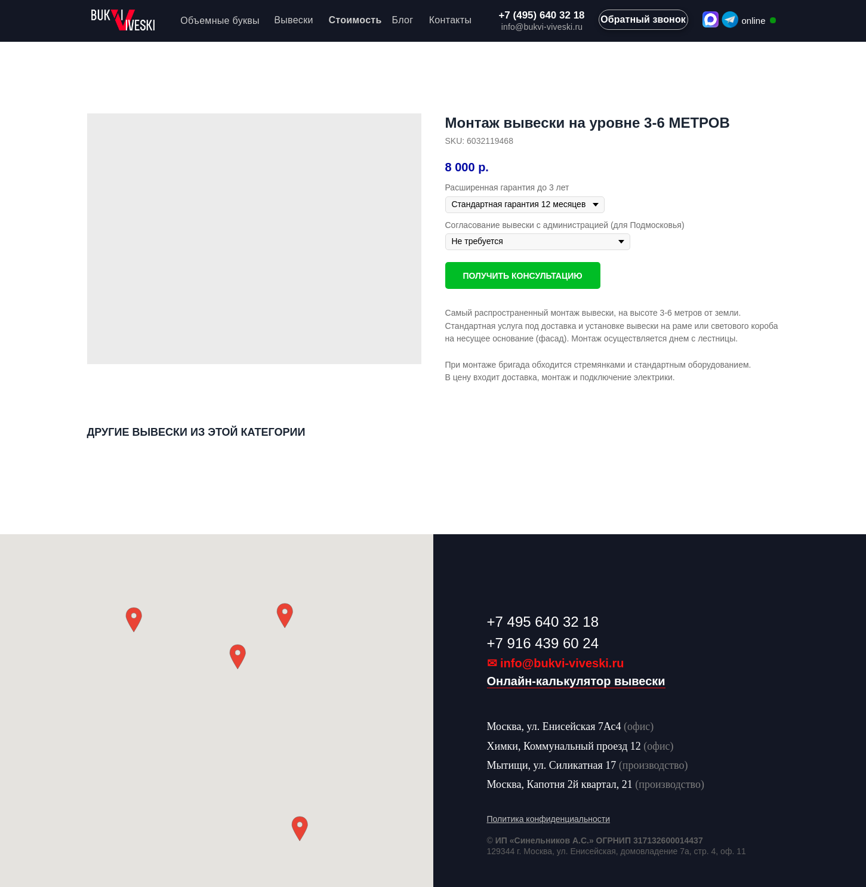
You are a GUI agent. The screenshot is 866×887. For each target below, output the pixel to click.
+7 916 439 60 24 (543, 643)
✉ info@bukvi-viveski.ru (555, 663)
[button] (237, 657)
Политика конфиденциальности (549, 819)
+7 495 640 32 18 (543, 622)
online (754, 21)
